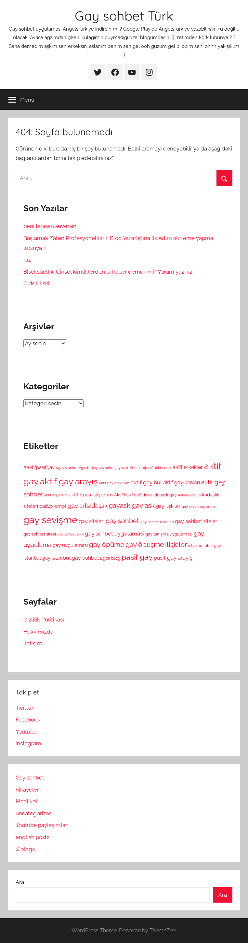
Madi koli (27, 801)
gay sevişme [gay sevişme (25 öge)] (50, 519)
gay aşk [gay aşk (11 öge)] (143, 505)
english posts (32, 837)
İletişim (32, 643)
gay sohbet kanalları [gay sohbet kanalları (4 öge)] (157, 522)
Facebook (28, 719)
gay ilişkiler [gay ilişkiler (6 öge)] (168, 506)
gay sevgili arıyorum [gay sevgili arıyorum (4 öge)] (198, 506)
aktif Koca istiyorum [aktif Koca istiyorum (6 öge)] (91, 494)
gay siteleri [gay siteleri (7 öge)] (91, 521)
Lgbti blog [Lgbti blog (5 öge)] (110, 558)
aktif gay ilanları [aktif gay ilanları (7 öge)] (181, 482)
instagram (28, 743)
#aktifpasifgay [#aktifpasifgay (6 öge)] (39, 467)
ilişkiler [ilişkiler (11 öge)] (176, 545)
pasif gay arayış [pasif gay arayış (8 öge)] (173, 557)
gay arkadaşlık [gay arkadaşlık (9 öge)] (88, 505)
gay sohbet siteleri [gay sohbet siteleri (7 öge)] (196, 521)
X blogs (25, 849)
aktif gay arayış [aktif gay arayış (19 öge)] (69, 481)
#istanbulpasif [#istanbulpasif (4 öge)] (141, 468)
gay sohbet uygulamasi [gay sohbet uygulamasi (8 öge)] (114, 533)
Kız (27, 259)
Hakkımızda (38, 631)
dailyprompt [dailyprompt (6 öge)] (52, 506)
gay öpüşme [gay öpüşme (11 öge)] (144, 545)
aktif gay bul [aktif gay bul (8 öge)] (146, 482)
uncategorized (34, 813)
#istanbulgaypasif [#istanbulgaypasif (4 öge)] (113, 468)
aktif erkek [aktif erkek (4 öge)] (162, 468)
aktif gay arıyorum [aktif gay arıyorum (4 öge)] (114, 483)
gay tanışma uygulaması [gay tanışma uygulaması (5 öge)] (168, 534)
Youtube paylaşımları (42, 825)
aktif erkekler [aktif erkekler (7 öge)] (188, 467)
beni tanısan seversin (49, 226)
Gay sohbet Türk (124, 15)
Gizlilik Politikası (43, 619)
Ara (20, 882)
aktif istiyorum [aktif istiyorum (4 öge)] (56, 495)
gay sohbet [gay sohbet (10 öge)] (122, 521)
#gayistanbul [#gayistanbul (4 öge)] (66, 468)
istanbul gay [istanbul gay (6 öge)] (36, 558)
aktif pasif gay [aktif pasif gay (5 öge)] (163, 495)
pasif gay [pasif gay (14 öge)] (137, 556)
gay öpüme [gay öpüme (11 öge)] (106, 545)
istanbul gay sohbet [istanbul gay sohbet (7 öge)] (75, 558)
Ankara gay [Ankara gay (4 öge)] (187, 495)
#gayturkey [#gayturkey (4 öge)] (88, 468)
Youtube (26, 731)
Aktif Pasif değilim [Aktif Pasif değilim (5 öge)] (131, 495)
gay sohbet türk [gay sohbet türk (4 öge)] (70, 534)
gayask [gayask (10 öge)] (119, 505)
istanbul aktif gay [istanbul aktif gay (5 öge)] (204, 545)
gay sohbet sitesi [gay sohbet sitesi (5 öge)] (39, 534)
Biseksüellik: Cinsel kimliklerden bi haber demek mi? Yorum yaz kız (107, 271)
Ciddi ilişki (36, 283)
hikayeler (27, 789)
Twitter (24, 708)
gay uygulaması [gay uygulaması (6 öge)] (70, 545)
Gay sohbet (30, 777)
